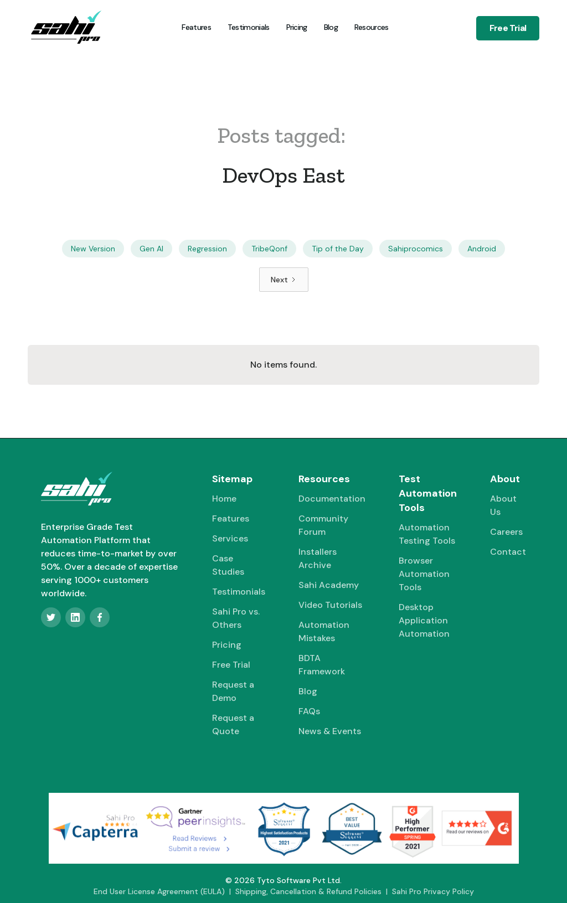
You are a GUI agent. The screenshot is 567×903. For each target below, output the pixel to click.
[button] (370, 27)
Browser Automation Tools (424, 574)
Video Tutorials (330, 605)
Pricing (296, 27)
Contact (508, 552)
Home (224, 498)
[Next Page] (283, 279)
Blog (331, 27)
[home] (66, 27)
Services (230, 538)
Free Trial (507, 28)
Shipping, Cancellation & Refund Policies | (313, 891)
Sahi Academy (328, 585)
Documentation (331, 498)
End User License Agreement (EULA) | (164, 891)
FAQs (309, 711)
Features (196, 27)
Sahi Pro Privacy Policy (433, 891)
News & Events (329, 731)
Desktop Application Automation (424, 620)
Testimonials (249, 27)
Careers (506, 532)
